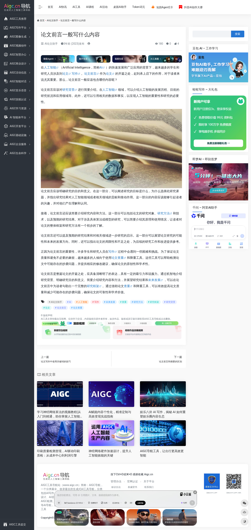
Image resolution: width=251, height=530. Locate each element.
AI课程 (90, 6)
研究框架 (93, 286)
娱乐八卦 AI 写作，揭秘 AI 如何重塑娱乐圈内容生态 (162, 414)
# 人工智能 (81, 302)
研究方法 (163, 213)
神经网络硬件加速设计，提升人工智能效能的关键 (110, 453)
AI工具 (76, 6)
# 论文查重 (76, 307)
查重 (127, 286)
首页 (50, 6)
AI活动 (104, 6)
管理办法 (116, 481)
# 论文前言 (60, 307)
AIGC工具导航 (151, 319)
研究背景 (68, 89)
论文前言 (90, 73)
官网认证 (132, 481)
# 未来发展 (109, 302)
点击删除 (165, 319)
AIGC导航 (94, 485)
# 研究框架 (153, 302)
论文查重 (117, 258)
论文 (65, 73)
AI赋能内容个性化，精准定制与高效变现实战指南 (110, 414)
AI (101, 67)
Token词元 (138, 6)
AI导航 (47, 505)
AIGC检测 (46, 501)
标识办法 (116, 487)
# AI (69, 302)
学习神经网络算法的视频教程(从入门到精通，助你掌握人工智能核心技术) (59, 414)
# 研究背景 (169, 302)
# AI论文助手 (55, 302)
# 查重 (123, 302)
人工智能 (50, 67)
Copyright (46, 517)
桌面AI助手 (120, 6)
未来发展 (154, 280)
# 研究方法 (137, 302)
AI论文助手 (52, 20)
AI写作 (50, 493)
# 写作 (95, 302)
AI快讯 (63, 6)
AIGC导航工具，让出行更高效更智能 (162, 453)
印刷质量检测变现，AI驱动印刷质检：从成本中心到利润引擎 (58, 453)
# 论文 (46, 307)
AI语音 (53, 497)
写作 (75, 73)
